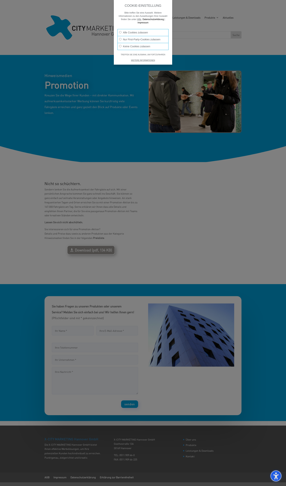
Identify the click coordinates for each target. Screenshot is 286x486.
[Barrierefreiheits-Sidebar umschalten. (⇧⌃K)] (275, 475)
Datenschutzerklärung (153, 19)
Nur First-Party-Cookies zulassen (139, 39)
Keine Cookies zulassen (134, 46)
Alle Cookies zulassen (133, 32)
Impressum (143, 22)
